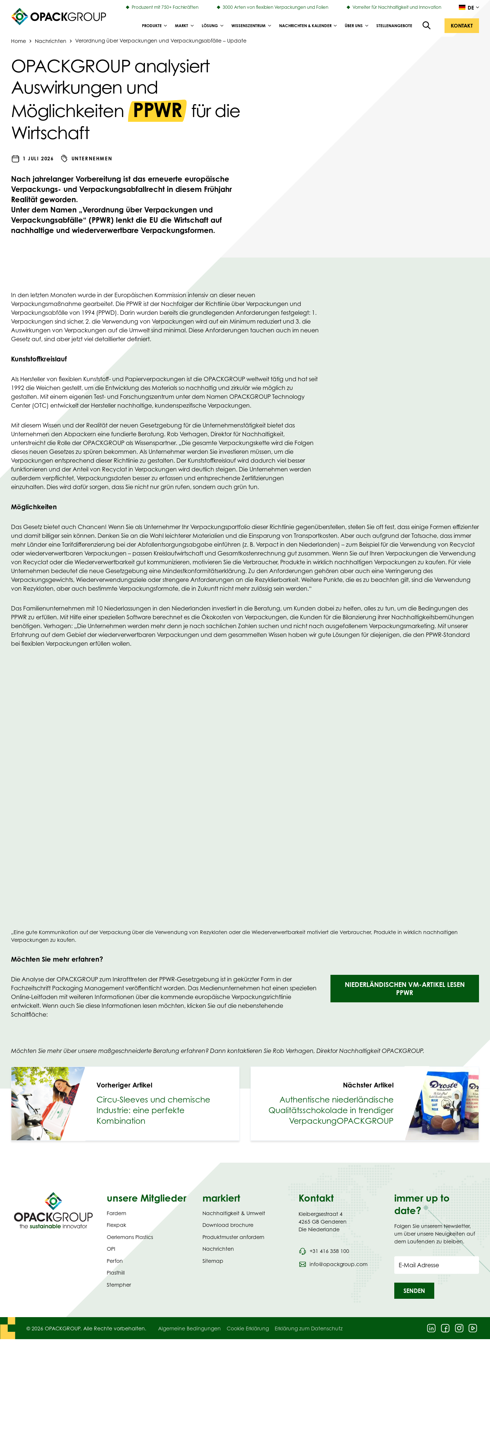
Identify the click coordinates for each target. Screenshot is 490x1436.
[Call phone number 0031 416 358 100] (324, 1251)
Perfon (115, 1261)
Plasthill (116, 1272)
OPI (111, 1249)
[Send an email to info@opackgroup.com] (333, 1264)
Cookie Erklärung (248, 1328)
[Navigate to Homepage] (53, 1210)
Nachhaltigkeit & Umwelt (233, 1213)
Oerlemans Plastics (130, 1237)
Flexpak (116, 1225)
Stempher (119, 1285)
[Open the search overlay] (427, 25)
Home (18, 40)
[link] (125, 1104)
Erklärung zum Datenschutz (309, 1328)
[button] (462, 25)
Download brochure (227, 1225)
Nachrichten (50, 40)
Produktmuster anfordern (233, 1237)
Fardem (116, 1213)
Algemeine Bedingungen (189, 1328)
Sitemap (212, 1261)
